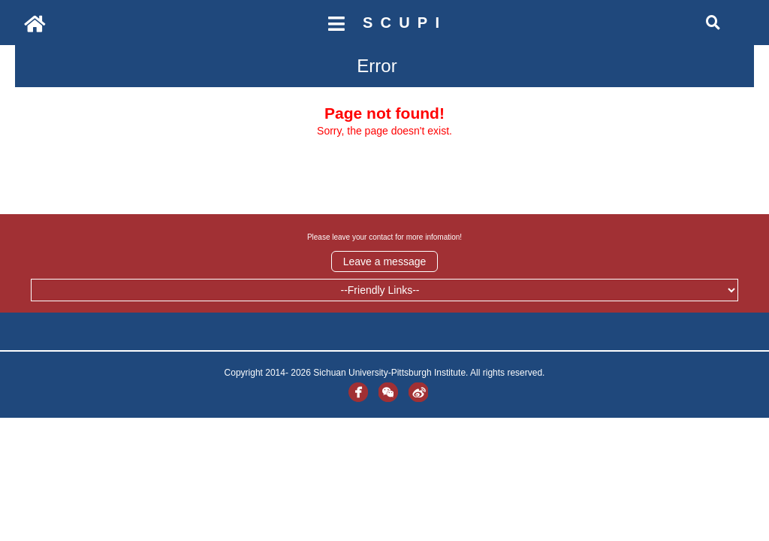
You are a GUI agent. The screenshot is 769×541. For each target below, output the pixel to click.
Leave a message (385, 261)
